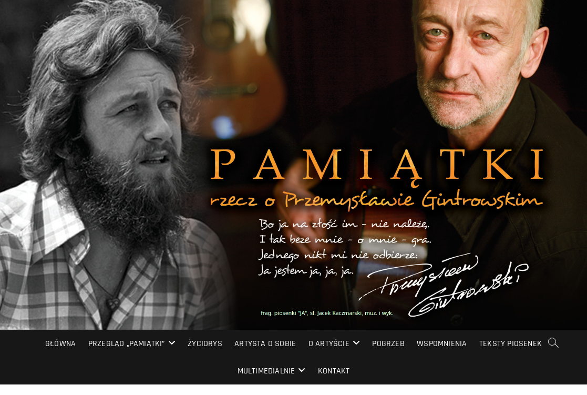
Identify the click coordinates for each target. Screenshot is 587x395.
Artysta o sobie (265, 343)
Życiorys (205, 343)
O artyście (328, 343)
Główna (60, 343)
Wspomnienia (442, 343)
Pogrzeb (388, 343)
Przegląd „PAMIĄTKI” (126, 343)
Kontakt (333, 371)
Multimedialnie (266, 371)
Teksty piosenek (510, 343)
